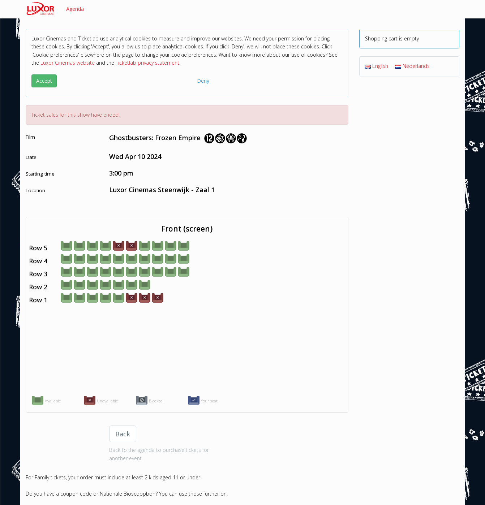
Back (122, 434)
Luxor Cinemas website (67, 62)
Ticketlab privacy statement (147, 62)
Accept (44, 80)
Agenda (75, 8)
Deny (203, 80)
